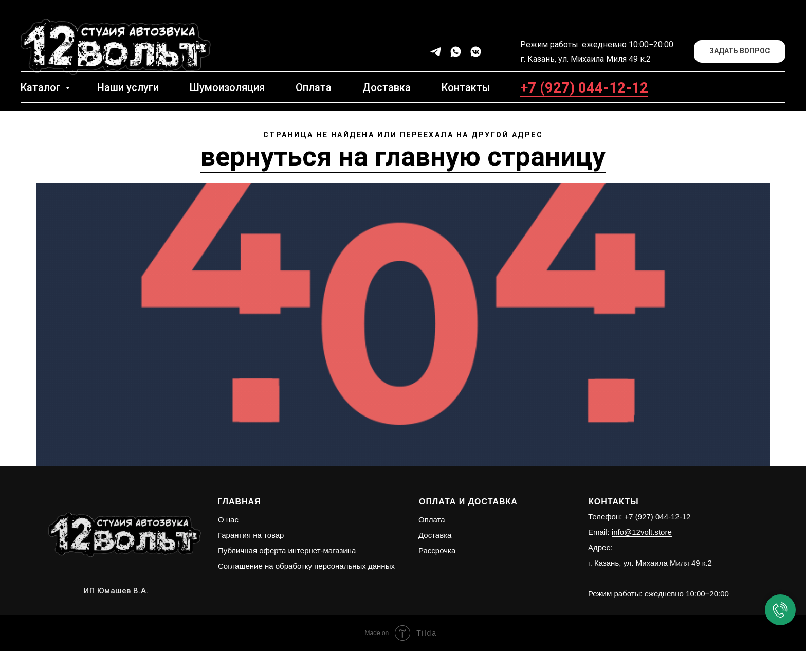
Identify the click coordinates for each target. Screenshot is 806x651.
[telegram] (435, 51)
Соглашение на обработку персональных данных (306, 566)
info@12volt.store (642, 532)
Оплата (314, 87)
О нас (228, 519)
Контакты (466, 87)
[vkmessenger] (475, 51)
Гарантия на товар (251, 535)
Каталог (42, 87)
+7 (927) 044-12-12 (584, 87)
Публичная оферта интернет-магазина (287, 550)
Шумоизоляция (227, 87)
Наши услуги (128, 87)
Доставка (386, 87)
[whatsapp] (455, 51)
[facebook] (495, 51)
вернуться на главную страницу (403, 156)
